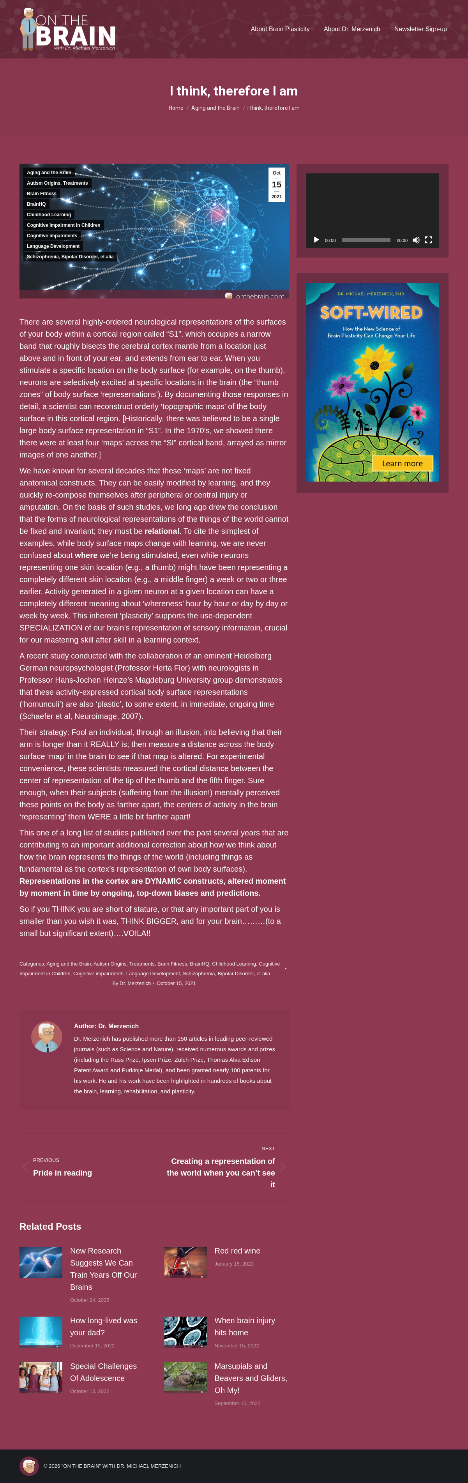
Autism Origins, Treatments (57, 183)
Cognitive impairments (52, 235)
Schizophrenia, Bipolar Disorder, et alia (70, 257)
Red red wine (238, 1250)
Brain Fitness (42, 193)
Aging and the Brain (49, 172)
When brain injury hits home (245, 1326)
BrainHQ (36, 204)
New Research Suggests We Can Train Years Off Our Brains (103, 1268)
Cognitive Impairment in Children (64, 225)
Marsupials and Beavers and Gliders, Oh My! (251, 1378)
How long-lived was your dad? (103, 1326)
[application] (372, 210)
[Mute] (416, 240)
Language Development (53, 246)
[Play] (316, 240)
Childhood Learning (49, 214)
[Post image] (40, 1262)
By (131, 983)
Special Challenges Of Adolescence (103, 1372)
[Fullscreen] (429, 240)
